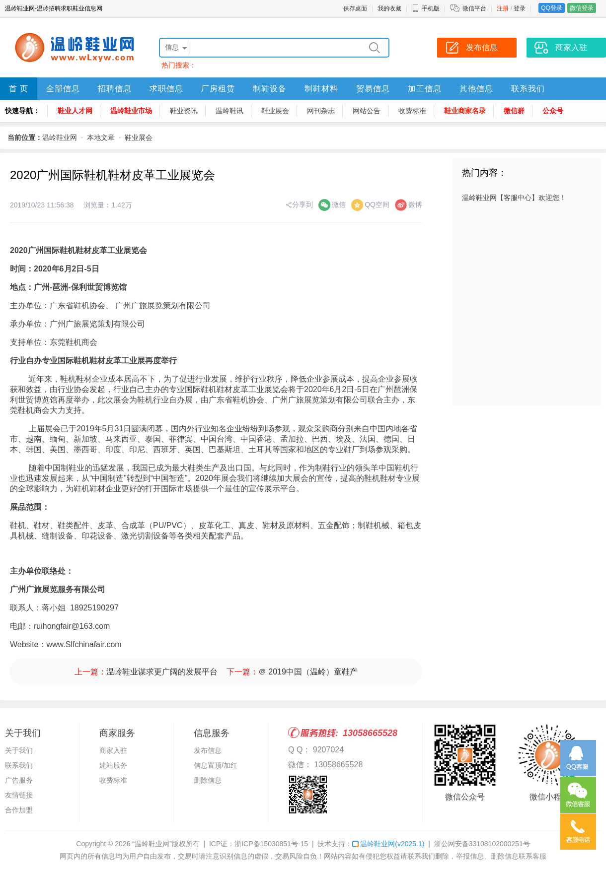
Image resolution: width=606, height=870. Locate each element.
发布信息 (208, 750)
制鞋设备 (270, 88)
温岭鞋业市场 (131, 111)
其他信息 (476, 88)
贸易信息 (373, 88)
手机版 (426, 8)
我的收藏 (389, 8)
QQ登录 (551, 7)
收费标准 (412, 111)
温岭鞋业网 (59, 137)
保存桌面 (355, 8)
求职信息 (166, 88)
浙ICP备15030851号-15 (271, 844)
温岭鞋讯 (229, 111)
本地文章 (101, 137)
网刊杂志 (321, 111)
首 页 (18, 88)
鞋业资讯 (184, 111)
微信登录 (582, 7)
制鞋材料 (321, 88)
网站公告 (366, 111)
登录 (520, 8)
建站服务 (113, 765)
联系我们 (528, 88)
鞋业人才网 (75, 111)
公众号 (552, 111)
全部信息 (63, 88)
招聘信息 (115, 88)
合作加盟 (19, 810)
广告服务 (19, 780)
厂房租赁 (218, 88)
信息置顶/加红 (215, 765)
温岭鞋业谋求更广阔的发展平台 (162, 672)
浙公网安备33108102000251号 (482, 844)
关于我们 (19, 750)
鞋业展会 (275, 111)
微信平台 (474, 8)
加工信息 (425, 88)
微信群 (514, 111)
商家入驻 (113, 750)
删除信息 (208, 780)
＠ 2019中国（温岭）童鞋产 (308, 672)
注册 (503, 8)
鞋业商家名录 (465, 111)
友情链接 (19, 795)
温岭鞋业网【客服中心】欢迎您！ (514, 197)
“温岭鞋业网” (151, 844)
